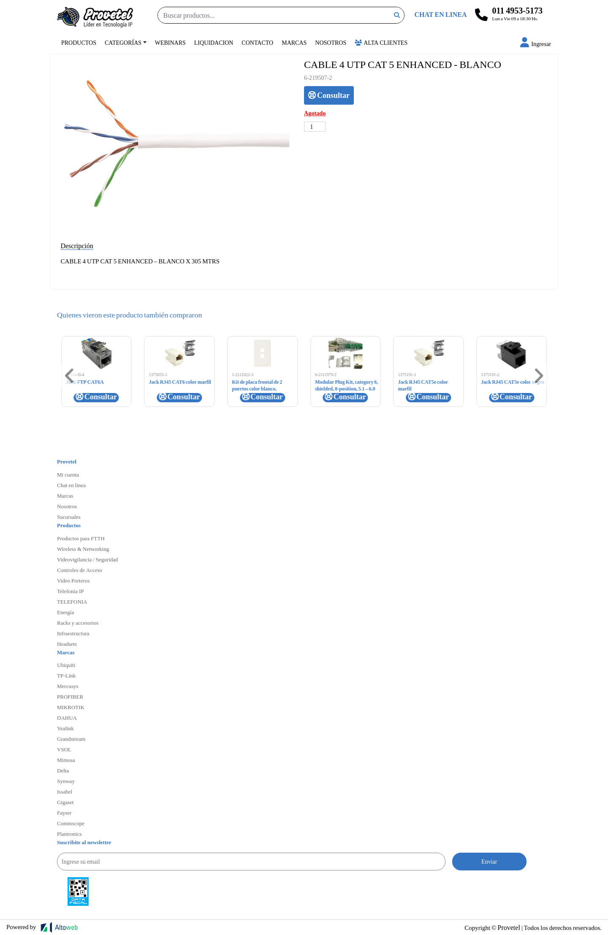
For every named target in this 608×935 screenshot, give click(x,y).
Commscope (70, 823)
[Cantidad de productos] (315, 127)
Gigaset (65, 802)
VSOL (64, 749)
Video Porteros (73, 580)
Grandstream (71, 738)
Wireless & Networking (83, 548)
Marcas (294, 42)
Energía (65, 612)
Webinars (170, 42)
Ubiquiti (66, 664)
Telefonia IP (70, 591)
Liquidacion (213, 42)
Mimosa (66, 759)
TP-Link (66, 675)
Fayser (64, 812)
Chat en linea (71, 485)
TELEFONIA (72, 601)
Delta (63, 770)
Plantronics (69, 833)
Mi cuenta (68, 474)
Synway (66, 781)
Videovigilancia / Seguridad (87, 559)
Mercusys (68, 686)
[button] (535, 43)
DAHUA (67, 717)
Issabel (64, 791)
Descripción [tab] (76, 245)
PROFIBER (70, 696)
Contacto (257, 42)
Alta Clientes (381, 42)
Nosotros (330, 42)
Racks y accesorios (77, 622)
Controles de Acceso (79, 569)
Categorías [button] (123, 42)
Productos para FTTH (81, 538)
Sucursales (69, 516)
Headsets (67, 643)
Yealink (65, 728)
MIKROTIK (70, 707)
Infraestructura (73, 633)
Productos (78, 42)
